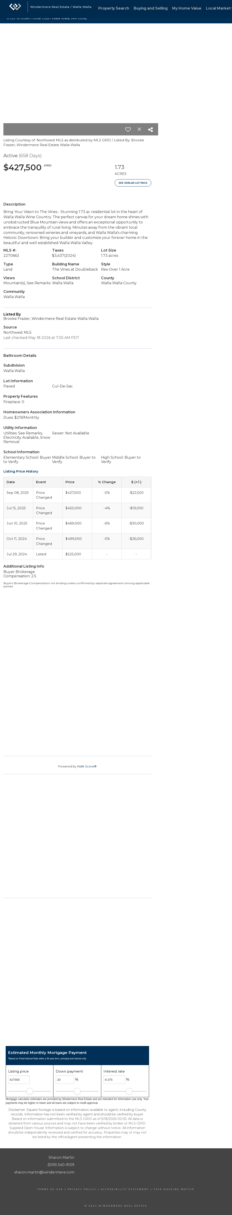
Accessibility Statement (125, 1189)
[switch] (128, 129)
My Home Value (186, 8)
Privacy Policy (82, 1189)
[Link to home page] (15, 9)
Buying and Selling (151, 8)
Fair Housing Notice (174, 1189)
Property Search (113, 8)
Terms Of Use (50, 1189)
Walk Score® (87, 766)
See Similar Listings (132, 182)
